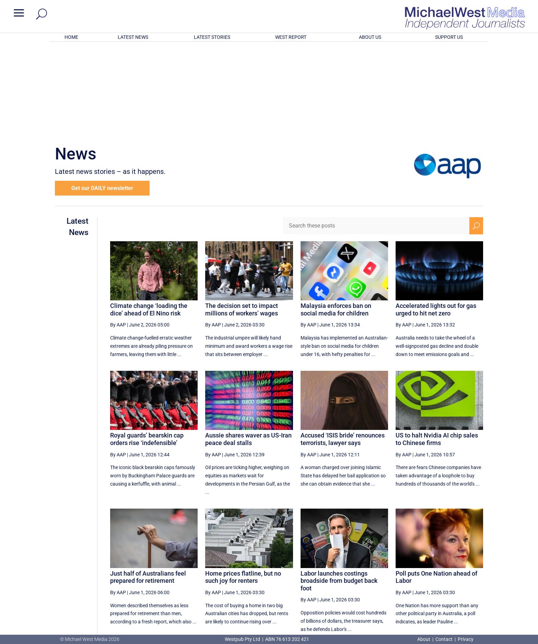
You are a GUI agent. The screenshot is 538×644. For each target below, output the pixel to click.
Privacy (465, 639)
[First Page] (326, 569)
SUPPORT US (449, 37)
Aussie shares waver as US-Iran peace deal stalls (248, 349)
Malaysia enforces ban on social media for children (336, 219)
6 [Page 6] (384, 569)
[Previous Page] (341, 569)
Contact (444, 639)
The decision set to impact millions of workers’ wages (241, 219)
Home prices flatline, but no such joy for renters (243, 487)
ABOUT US (370, 37)
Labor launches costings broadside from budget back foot (339, 491)
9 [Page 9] (428, 569)
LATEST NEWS (133, 37)
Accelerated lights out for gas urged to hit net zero (436, 219)
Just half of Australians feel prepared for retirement (148, 487)
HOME (71, 37)
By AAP (118, 234)
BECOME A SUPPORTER (502, 596)
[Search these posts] (376, 135)
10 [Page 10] (444, 569)
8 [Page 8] (413, 569)
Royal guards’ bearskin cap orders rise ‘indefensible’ (147, 349)
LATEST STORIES (212, 37)
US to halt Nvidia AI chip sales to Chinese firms (437, 349)
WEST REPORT (290, 37)
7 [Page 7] (399, 569)
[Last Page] (475, 569)
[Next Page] (460, 569)
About (424, 639)
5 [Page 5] (370, 569)
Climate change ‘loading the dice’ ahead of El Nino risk (148, 219)
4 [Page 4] (355, 569)
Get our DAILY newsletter (102, 98)
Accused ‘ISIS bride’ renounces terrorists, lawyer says (343, 349)
